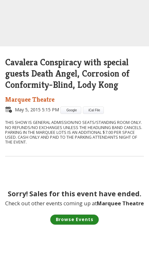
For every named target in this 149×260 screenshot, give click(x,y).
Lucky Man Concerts (74, 24)
